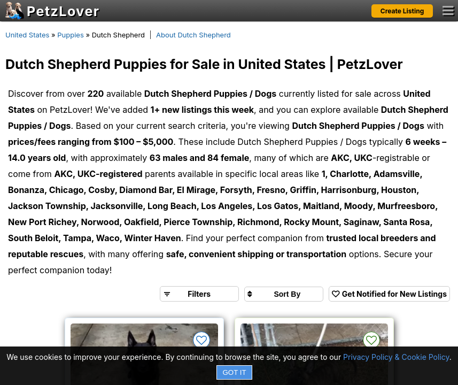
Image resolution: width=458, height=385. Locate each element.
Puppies (70, 34)
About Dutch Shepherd (193, 34)
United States (27, 34)
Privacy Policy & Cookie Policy (396, 356)
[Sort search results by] (284, 294)
